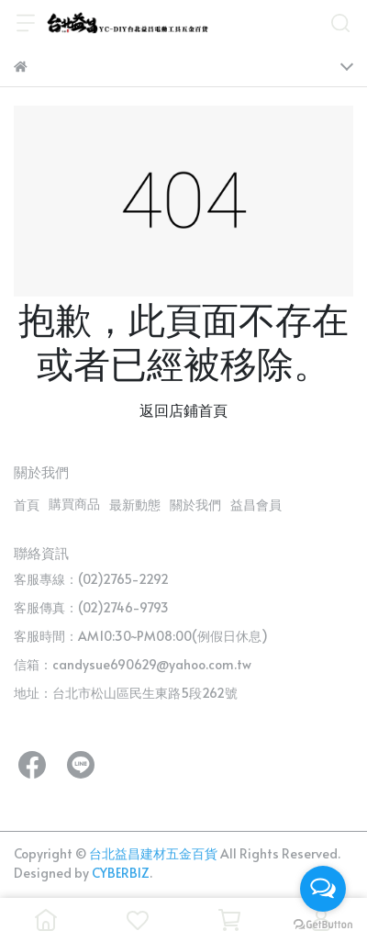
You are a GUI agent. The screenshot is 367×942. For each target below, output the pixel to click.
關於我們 (195, 504)
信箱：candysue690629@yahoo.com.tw (132, 664)
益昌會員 (256, 504)
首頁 (26, 504)
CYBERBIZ (121, 872)
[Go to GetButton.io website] (323, 923)
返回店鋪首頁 (183, 409)
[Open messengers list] (323, 889)
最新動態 (135, 504)
